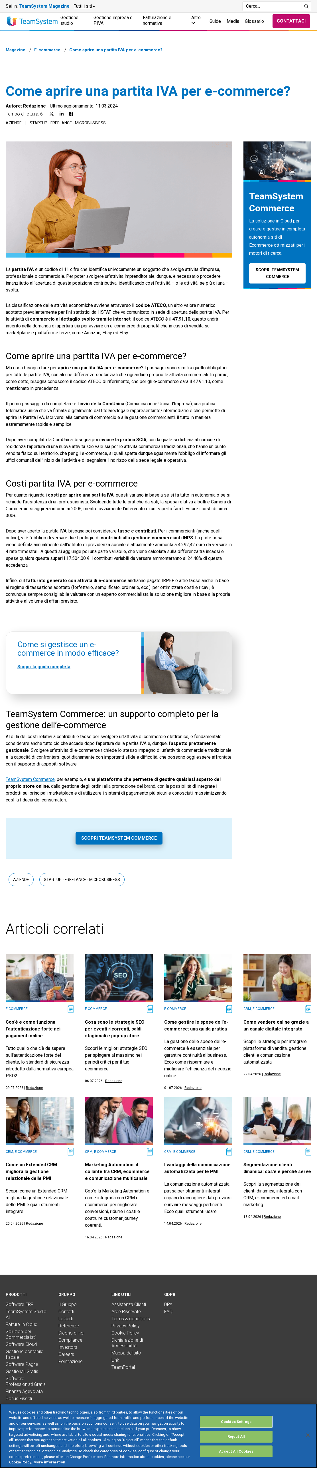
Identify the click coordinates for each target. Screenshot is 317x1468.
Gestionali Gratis (22, 1371)
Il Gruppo (67, 1304)
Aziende (14, 123)
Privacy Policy (125, 1326)
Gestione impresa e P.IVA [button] (113, 20)
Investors (67, 1347)
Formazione (70, 1361)
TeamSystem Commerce (30, 779)
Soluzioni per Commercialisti (21, 1334)
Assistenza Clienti (128, 1304)
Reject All (236, 1436)
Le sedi (65, 1318)
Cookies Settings (236, 1422)
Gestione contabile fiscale (24, 1354)
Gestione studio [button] (69, 20)
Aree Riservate (126, 1311)
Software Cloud (21, 1344)
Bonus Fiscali (19, 1398)
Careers (66, 1354)
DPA (168, 1304)
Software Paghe (22, 1364)
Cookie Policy (125, 1333)
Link (115, 1360)
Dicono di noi (71, 1333)
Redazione (34, 106)
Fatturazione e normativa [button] (157, 20)
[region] (158, 1436)
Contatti (66, 1311)
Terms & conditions (130, 1318)
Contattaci (291, 21)
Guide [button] (215, 21)
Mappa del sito (126, 1353)
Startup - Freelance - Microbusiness (68, 123)
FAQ (168, 1311)
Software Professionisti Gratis (26, 1381)
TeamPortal (123, 1367)
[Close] (308, 1435)
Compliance (70, 1340)
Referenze (68, 1326)
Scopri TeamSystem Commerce (119, 838)
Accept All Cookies (236, 1451)
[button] (84, 6)
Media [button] (233, 21)
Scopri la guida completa (43, 666)
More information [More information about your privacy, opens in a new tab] (49, 1462)
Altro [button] (196, 20)
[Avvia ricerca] (306, 6)
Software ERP (20, 1304)
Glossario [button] (254, 21)
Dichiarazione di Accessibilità (127, 1342)
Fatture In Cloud (21, 1324)
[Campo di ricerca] (272, 6)
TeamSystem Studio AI (26, 1314)
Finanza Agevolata (24, 1391)
